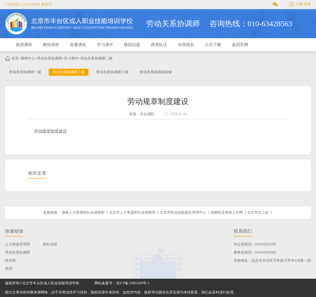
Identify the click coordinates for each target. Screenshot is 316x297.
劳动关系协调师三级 (112, 72)
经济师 (10, 260)
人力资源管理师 (17, 244)
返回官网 (240, 44)
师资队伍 (159, 44)
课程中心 (28, 58)
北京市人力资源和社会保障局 (132, 212)
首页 (15, 58)
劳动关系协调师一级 (25, 72)
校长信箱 (50, 244)
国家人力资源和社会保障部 (83, 212)
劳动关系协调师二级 (96, 58)
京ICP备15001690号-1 (132, 283)
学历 (8, 269)
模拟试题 (132, 44)
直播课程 (78, 44)
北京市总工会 (258, 212)
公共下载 (213, 44)
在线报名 (186, 44)
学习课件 (105, 44)
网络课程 (51, 44)
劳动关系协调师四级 (156, 72)
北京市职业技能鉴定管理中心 (183, 212)
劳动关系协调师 (49, 58)
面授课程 (24, 44)
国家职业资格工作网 (227, 212)
